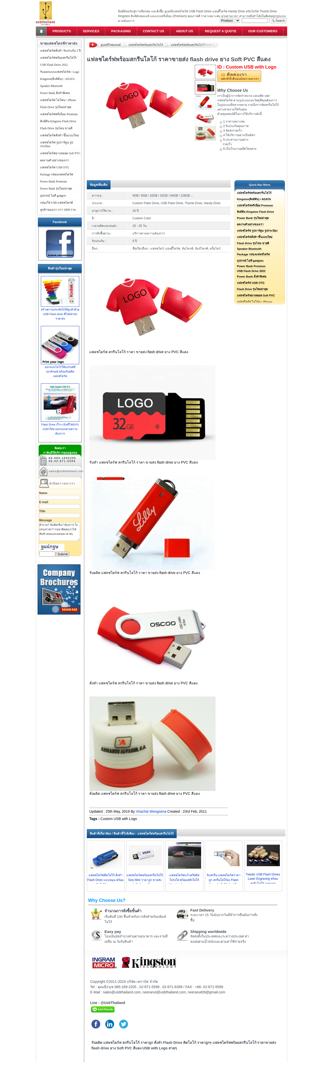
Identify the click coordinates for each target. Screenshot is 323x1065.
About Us (184, 31)
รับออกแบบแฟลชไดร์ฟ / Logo (59, 72)
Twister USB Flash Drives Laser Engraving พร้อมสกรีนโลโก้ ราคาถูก (263, 879)
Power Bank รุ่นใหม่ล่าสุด (253, 218)
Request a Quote (220, 31)
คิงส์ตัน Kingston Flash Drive (255, 211)
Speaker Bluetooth (249, 248)
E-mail (43, 502)
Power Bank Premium (251, 266)
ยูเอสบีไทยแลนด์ (111, 44)
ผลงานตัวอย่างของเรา (250, 224)
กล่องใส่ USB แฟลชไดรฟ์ (56, 202)
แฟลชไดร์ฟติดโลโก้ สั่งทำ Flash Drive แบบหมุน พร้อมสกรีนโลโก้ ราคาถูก (105, 880)
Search (278, 20)
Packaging (121, 31)
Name (43, 493)
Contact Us (153, 31)
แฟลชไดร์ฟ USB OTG (250, 282)
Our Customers (262, 31)
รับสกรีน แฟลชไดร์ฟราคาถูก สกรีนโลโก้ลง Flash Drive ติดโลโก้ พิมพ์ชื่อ (223, 880)
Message (45, 520)
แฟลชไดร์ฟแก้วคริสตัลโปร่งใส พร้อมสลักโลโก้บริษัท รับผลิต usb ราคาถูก (184, 880)
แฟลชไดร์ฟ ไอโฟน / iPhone (58, 100)
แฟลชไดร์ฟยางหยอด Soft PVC (256, 295)
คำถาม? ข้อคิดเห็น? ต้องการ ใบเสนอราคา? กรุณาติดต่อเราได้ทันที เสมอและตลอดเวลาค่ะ (59, 531)
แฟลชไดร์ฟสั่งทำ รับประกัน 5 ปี (60, 50)
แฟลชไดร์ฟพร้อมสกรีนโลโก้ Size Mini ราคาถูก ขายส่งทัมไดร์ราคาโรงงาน (145, 880)
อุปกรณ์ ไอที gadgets (250, 260)
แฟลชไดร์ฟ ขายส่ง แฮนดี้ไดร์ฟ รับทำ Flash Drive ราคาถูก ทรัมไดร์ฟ (45, 1)
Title (42, 511)
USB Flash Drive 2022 (251, 270)
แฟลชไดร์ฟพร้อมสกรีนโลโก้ (145, 44)
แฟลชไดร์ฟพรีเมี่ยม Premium (255, 205)
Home (41, 31)
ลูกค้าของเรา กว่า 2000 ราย (58, 209)
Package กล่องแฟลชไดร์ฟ (253, 254)
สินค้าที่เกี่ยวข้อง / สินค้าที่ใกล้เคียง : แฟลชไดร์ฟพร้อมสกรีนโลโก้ (132, 833)
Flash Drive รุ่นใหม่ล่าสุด (252, 289)
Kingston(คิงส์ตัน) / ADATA (254, 199)
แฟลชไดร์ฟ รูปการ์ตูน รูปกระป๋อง (257, 230)
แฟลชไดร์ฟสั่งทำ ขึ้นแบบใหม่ (254, 236)
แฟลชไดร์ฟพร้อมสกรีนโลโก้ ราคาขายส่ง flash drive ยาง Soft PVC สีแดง (195, 44)
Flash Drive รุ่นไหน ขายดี (253, 243)
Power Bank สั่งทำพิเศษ (251, 276)
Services (91, 31)
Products (61, 31)
